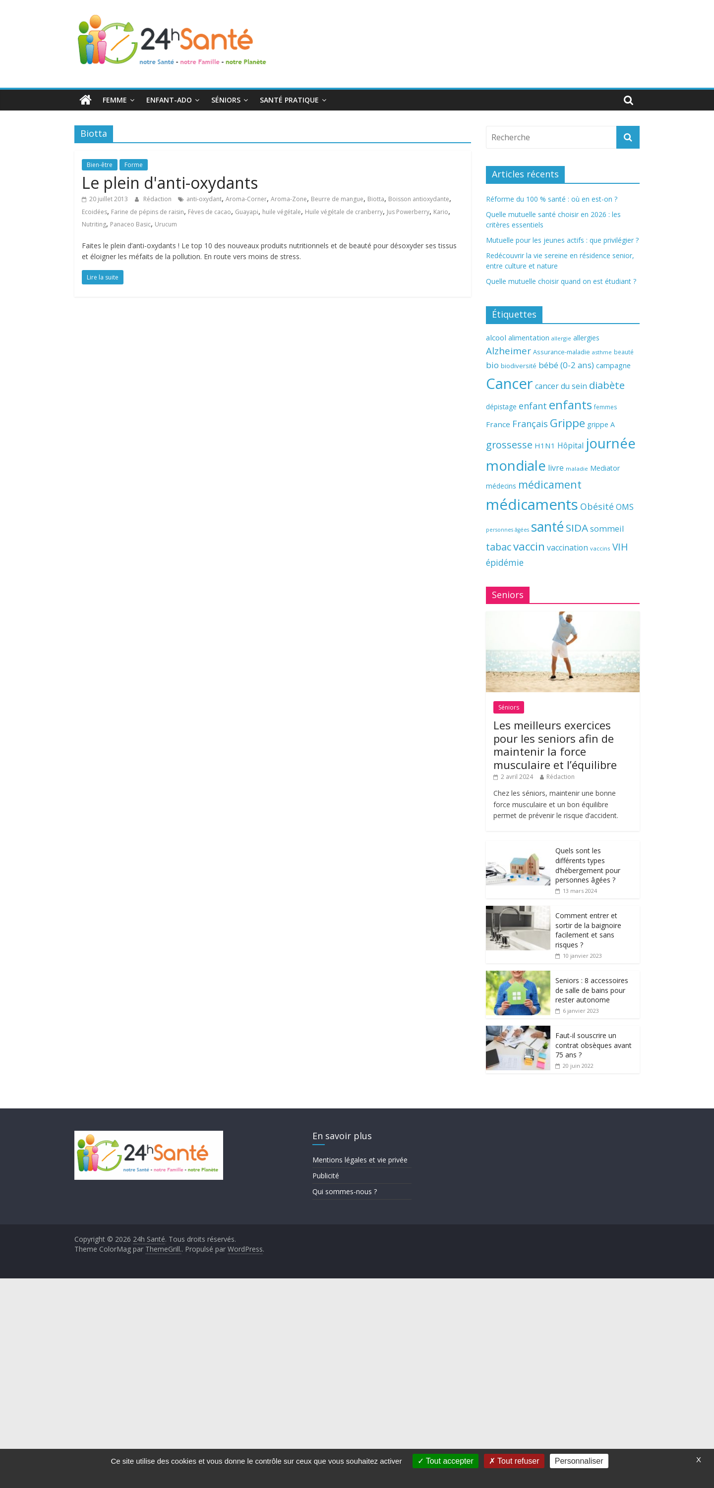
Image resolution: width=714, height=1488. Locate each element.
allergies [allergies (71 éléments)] (586, 337)
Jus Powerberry (408, 212)
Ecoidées (94, 212)
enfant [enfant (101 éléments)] (533, 406)
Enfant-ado (169, 100)
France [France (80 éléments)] (498, 424)
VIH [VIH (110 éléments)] (620, 547)
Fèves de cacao (209, 212)
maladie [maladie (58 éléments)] (577, 468)
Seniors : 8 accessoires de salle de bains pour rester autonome (591, 990)
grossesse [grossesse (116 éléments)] (509, 444)
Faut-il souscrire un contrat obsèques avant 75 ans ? (593, 1045)
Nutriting (94, 224)
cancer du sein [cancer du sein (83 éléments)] (561, 386)
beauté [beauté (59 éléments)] (624, 352)
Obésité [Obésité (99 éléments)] (597, 506)
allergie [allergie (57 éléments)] (561, 338)
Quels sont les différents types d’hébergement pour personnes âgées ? (587, 865)
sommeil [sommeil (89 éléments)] (607, 528)
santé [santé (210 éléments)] (547, 527)
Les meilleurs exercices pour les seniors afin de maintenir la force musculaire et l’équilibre (555, 744)
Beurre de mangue (337, 199)
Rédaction (158, 199)
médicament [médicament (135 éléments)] (550, 484)
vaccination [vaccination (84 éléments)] (567, 547)
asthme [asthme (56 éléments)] (602, 352)
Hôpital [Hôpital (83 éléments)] (570, 445)
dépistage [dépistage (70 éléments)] (501, 406)
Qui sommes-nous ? (344, 1191)
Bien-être (100, 165)
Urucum (166, 224)
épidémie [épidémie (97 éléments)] (505, 562)
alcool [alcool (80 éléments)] (496, 337)
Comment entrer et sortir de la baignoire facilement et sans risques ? (588, 930)
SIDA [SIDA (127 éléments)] (577, 528)
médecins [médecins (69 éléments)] (501, 486)
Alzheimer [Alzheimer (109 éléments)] (508, 350)
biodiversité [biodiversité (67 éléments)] (518, 365)
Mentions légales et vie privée (360, 1159)
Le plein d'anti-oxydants (170, 182)
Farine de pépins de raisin (147, 212)
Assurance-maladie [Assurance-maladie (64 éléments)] (561, 352)
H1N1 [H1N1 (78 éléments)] (545, 445)
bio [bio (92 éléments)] (492, 365)
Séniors (225, 100)
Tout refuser (514, 1461)
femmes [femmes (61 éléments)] (605, 407)
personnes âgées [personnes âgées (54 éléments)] (507, 529)
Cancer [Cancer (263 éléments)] (509, 383)
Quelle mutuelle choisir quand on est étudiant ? (561, 281)
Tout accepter (445, 1461)
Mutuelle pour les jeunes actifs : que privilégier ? (562, 240)
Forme (133, 165)
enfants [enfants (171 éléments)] (570, 404)
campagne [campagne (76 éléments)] (613, 365)
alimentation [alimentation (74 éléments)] (528, 337)
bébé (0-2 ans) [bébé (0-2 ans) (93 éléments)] (566, 365)
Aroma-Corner (246, 199)
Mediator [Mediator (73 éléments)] (605, 468)
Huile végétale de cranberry (344, 212)
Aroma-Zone (289, 199)
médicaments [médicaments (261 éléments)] (532, 504)
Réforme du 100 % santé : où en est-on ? (551, 199)
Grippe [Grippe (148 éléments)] (567, 423)
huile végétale (281, 212)
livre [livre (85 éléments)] (556, 467)
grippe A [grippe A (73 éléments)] (601, 424)
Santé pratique (289, 100)
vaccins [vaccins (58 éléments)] (600, 548)
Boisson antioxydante (418, 199)
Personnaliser (579, 1461)
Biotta (375, 199)
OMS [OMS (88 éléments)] (625, 506)
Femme (115, 100)
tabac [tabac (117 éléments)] (498, 546)
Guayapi (246, 212)
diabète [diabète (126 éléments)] (607, 385)
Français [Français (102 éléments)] (530, 424)
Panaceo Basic (130, 224)
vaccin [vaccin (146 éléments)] (529, 546)
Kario (440, 212)
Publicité (325, 1175)
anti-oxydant (204, 199)
